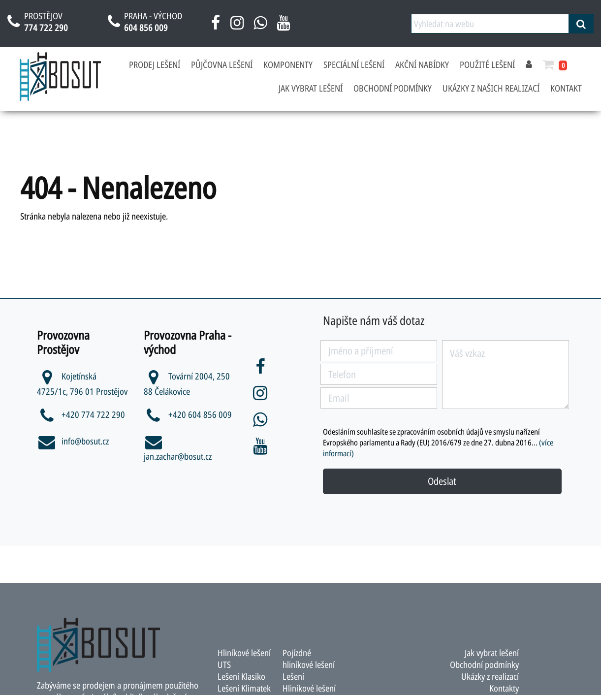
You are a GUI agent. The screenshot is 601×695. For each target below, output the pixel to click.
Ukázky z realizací (490, 676)
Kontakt (566, 88)
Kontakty (504, 688)
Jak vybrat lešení (311, 88)
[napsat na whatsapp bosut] (260, 26)
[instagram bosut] (237, 26)
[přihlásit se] (529, 64)
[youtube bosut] (283, 26)
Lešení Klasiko (241, 676)
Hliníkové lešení (309, 688)
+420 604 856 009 (188, 414)
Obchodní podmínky (392, 88)
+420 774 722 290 (81, 414)
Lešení (293, 676)
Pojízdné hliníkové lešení (309, 658)
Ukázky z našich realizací (491, 88)
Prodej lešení (154, 64)
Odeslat (442, 481)
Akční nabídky (422, 64)
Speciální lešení (353, 64)
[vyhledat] (581, 23)
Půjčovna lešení (222, 64)
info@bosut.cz (73, 441)
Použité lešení (487, 64)
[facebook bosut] (216, 26)
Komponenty (288, 64)
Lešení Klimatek (244, 688)
